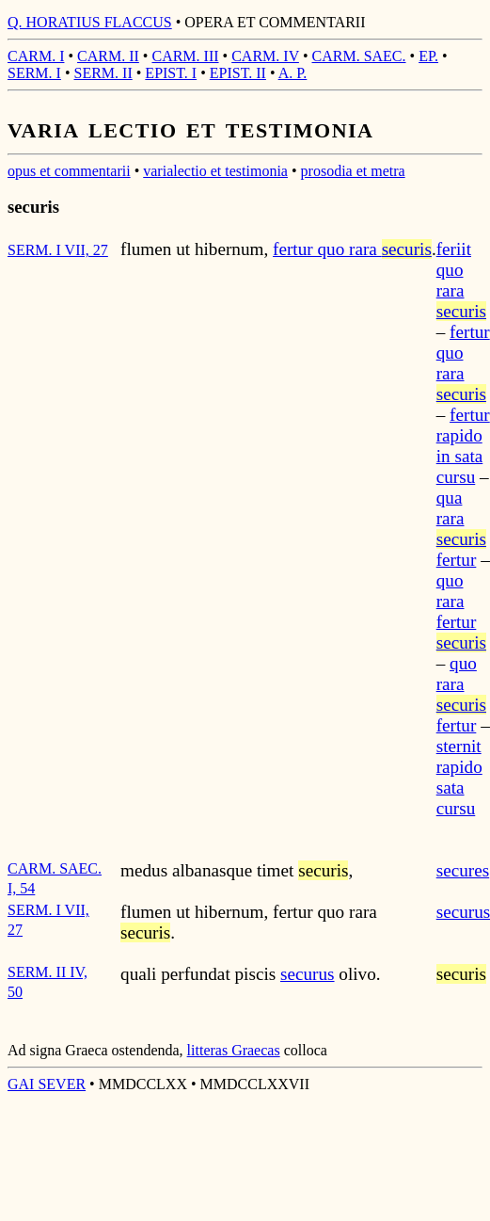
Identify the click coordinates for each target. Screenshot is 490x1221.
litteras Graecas (233, 1050)
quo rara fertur (461, 611)
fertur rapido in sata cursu (463, 446)
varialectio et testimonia (215, 171)
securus (307, 974)
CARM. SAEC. (359, 56)
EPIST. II (238, 73)
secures (462, 870)
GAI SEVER (47, 1084)
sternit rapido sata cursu (459, 777)
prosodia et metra (353, 171)
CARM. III (184, 56)
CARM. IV (265, 56)
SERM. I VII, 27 (58, 250)
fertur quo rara (352, 249)
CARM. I (36, 56)
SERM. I (34, 73)
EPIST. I (171, 73)
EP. (428, 56)
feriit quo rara (461, 280)
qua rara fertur (461, 529)
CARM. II (108, 56)
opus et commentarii (69, 171)
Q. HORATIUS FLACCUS (90, 22)
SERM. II (103, 73)
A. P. (293, 73)
